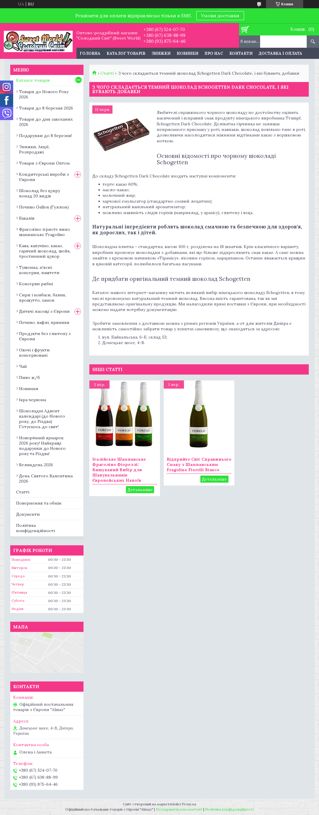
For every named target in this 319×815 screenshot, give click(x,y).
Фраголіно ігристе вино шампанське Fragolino (44, 232)
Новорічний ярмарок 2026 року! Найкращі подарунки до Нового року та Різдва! (42, 445)
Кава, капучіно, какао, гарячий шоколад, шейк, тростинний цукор (45, 251)
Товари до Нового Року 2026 (44, 94)
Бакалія (27, 218)
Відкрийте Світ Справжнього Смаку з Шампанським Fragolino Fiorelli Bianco (199, 464)
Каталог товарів (126, 53)
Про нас (213, 53)
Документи (28, 514)
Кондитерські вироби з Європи (44, 177)
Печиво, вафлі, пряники (44, 322)
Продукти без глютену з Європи (45, 336)
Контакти (241, 53)
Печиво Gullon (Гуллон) (44, 207)
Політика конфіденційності (35, 528)
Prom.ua (189, 804)
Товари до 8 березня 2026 (46, 108)
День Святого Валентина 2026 (46, 478)
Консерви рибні (36, 283)
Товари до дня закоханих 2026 (46, 122)
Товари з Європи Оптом (44, 163)
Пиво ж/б (29, 377)
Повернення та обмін (39, 503)
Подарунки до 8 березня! (45, 135)
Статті (107, 73)
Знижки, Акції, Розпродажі (34, 149)
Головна (90, 53)
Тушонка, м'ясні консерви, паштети (39, 270)
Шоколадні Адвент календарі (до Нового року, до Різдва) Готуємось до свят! (42, 418)
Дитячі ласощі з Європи (44, 311)
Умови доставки (220, 15)
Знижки (160, 53)
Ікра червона (32, 399)
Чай (23, 366)
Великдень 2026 (36, 464)
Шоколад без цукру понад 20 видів (39, 193)
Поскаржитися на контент (179, 809)
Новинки (187, 53)
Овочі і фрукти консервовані (34, 352)
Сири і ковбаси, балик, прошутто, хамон (42, 297)
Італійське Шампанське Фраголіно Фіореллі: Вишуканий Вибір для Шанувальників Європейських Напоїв (119, 470)
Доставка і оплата (280, 53)
